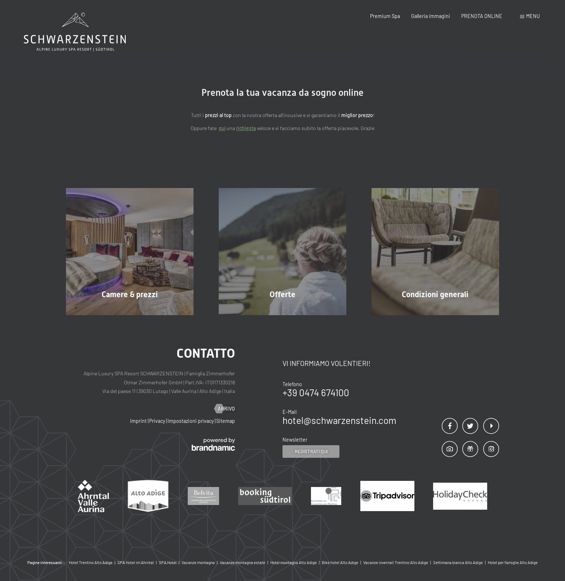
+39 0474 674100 (315, 392)
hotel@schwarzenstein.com (339, 420)
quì (222, 128)
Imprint (139, 421)
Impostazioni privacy (191, 421)
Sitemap (225, 421)
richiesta (246, 128)
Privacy (157, 421)
